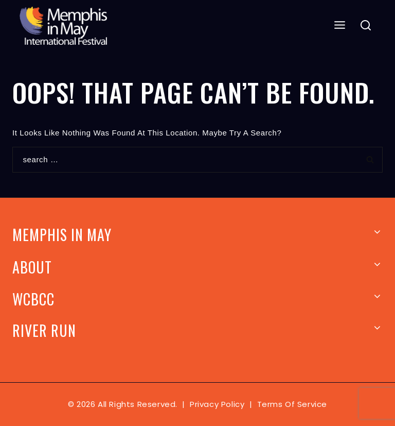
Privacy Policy (217, 404)
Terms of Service (292, 404)
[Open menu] (340, 25)
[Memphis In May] (63, 26)
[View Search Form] (366, 26)
